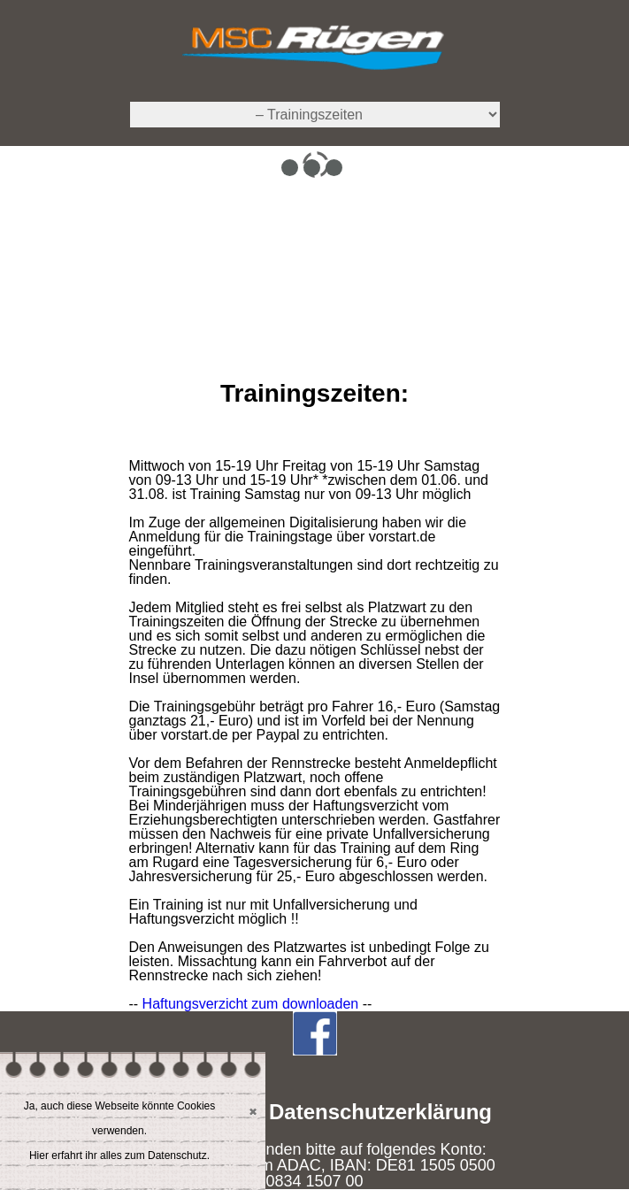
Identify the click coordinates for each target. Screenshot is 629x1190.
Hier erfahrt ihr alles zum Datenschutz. (119, 1155)
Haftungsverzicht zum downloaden (250, 1003)
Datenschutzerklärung (380, 1112)
